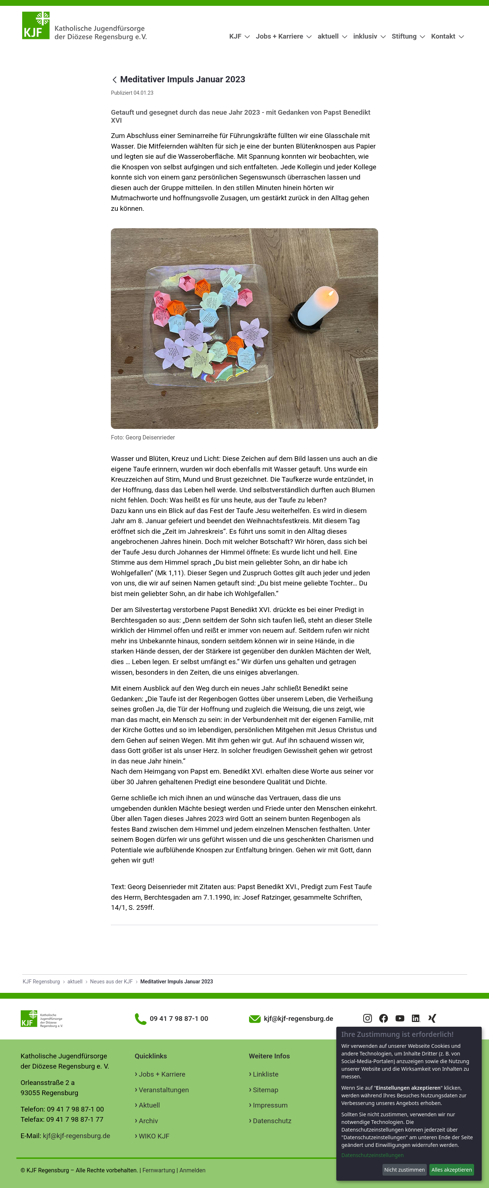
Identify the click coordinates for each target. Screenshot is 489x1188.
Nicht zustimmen (404, 1169)
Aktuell (149, 1105)
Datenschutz (272, 1121)
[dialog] (409, 1104)
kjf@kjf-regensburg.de (76, 1136)
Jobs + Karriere (162, 1074)
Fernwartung (159, 1170)
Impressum (270, 1105)
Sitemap (265, 1090)
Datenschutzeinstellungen (372, 1155)
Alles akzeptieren (452, 1169)
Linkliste (265, 1074)
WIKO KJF (154, 1136)
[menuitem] (237, 37)
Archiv (148, 1121)
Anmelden (192, 1170)
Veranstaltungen (164, 1090)
